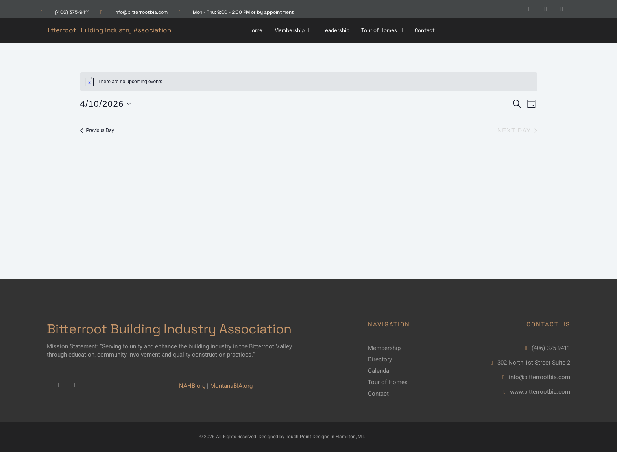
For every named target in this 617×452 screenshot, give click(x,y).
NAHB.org (192, 385)
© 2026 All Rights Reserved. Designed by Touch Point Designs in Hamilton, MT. (282, 436)
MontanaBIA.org (231, 385)
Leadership (335, 30)
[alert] (308, 81)
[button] (292, 30)
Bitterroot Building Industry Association (108, 30)
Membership (292, 30)
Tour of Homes (382, 30)
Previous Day (97, 130)
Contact (425, 30)
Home (255, 30)
